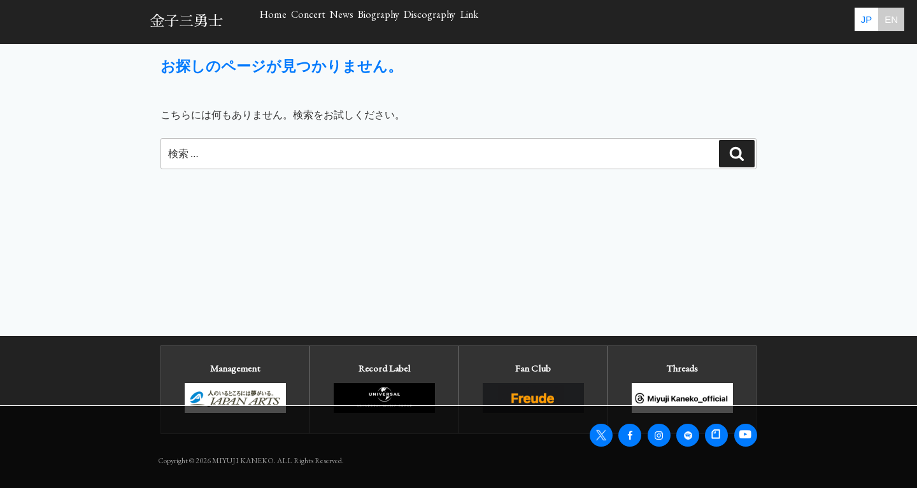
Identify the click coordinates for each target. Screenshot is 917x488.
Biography (512, 21)
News (436, 21)
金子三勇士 (186, 21)
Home (291, 21)
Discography (604, 21)
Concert (364, 21)
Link (684, 21)
